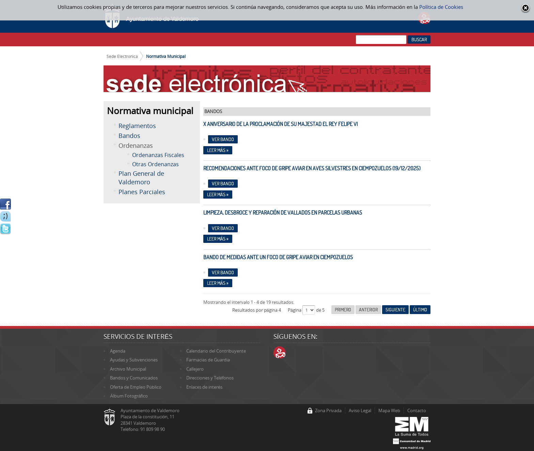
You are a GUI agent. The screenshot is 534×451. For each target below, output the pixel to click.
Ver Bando (223, 228)
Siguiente (395, 310)
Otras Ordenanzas (155, 164)
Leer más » (218, 150)
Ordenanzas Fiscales (158, 155)
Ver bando (223, 139)
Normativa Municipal (166, 56)
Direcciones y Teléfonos (210, 378)
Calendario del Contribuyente (216, 351)
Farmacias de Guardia (208, 360)
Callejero (195, 369)
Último (420, 310)
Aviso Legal (360, 410)
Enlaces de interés (204, 387)
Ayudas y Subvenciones (134, 360)
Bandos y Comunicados (134, 378)
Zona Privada (328, 410)
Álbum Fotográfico (129, 396)
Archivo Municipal (128, 369)
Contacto (416, 410)
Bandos (129, 135)
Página (295, 310)
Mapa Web (389, 410)
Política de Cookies (441, 6)
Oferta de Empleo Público (135, 387)
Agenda (117, 351)
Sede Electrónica (122, 56)
